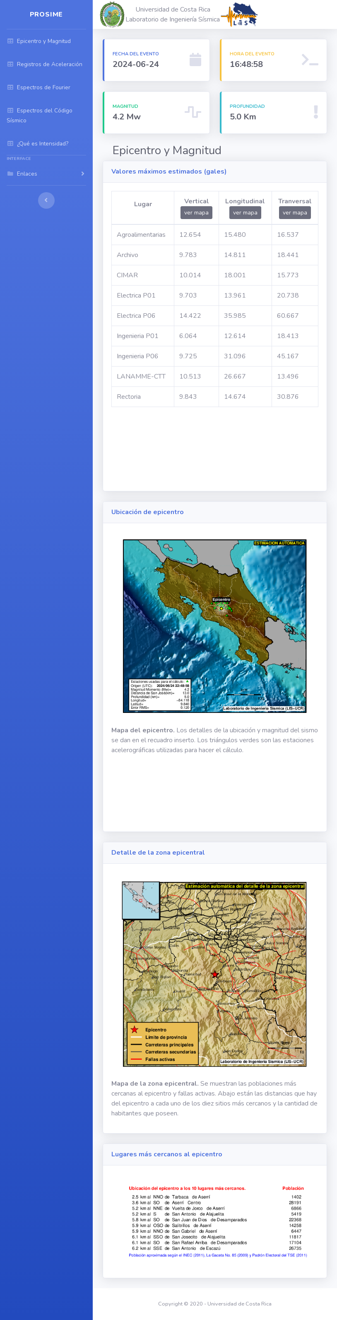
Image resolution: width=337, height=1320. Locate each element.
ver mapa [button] (196, 213)
